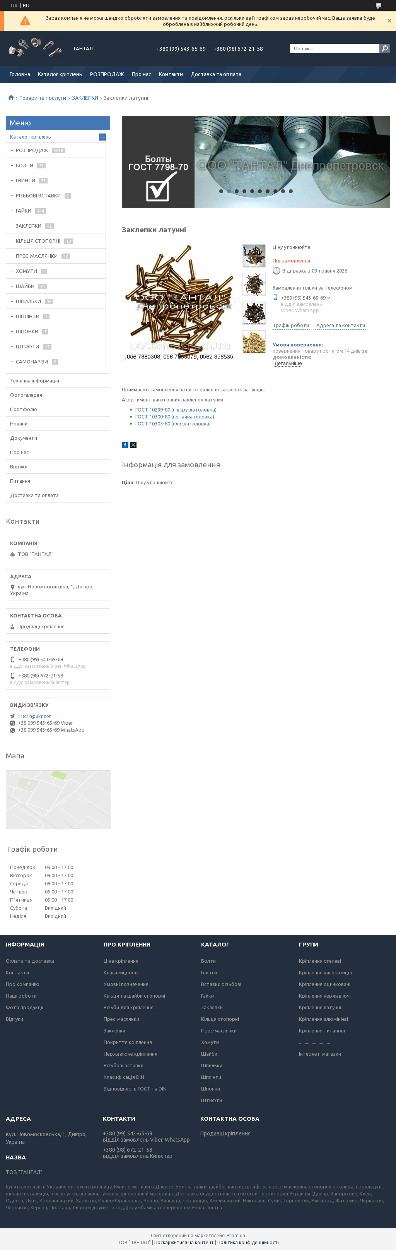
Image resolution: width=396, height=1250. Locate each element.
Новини (18, 423)
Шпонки (210, 1088)
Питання (20, 481)
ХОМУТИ (26, 271)
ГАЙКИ (23, 210)
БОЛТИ (24, 165)
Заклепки (114, 1030)
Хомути (210, 1042)
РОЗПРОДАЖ (107, 74)
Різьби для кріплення (129, 1007)
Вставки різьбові (221, 984)
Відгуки (18, 466)
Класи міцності (121, 972)
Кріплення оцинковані (324, 984)
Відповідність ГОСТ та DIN (135, 1088)
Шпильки (211, 1065)
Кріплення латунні (320, 1007)
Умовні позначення (126, 984)
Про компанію (22, 984)
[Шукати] (384, 48)
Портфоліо (23, 409)
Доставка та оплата (216, 74)
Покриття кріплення (128, 1042)
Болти (208, 961)
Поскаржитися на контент (184, 1242)
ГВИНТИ (25, 180)
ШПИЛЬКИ (28, 301)
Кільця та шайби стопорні (134, 995)
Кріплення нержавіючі (325, 995)
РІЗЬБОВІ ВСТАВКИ (38, 195)
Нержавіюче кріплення (130, 1053)
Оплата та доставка (30, 961)
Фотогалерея (26, 395)
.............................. (316, 1042)
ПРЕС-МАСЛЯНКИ (37, 256)
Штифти (211, 1100)
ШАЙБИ (25, 286)
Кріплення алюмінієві (323, 1019)
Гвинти (209, 972)
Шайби (209, 1053)
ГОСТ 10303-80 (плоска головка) (173, 423)
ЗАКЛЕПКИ (85, 98)
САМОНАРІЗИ (32, 361)
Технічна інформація (34, 380)
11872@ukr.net (34, 716)
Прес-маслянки (121, 1019)
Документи (23, 438)
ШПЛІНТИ (27, 316)
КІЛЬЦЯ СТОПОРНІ (38, 240)
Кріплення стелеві (320, 961)
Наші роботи (21, 995)
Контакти (171, 74)
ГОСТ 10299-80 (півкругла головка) (176, 409)
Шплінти (211, 1077)
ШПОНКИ (27, 331)
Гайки (207, 995)
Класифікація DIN (124, 1077)
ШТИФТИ (27, 346)
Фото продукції (25, 1007)
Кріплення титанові (322, 1030)
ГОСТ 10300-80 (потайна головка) (174, 416)
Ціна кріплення (121, 961)
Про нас (141, 74)
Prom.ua (236, 1235)
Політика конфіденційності (248, 1242)
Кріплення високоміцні (325, 972)
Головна (20, 74)
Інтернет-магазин (320, 1053)
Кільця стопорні (220, 1019)
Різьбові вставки (123, 1065)
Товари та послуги (42, 98)
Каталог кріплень (60, 74)
